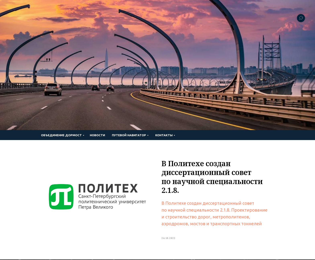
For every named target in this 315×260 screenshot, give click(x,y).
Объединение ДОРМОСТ (61, 135)
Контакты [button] (164, 135)
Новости (97, 135)
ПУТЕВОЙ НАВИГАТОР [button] (129, 135)
